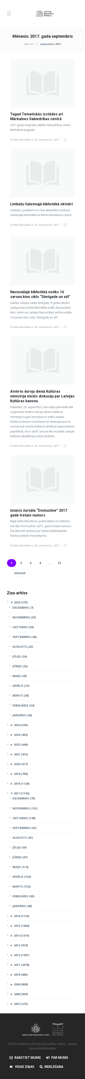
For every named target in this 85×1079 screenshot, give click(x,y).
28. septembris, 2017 (46, 327)
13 (59, 563)
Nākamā (20, 573)
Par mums (59, 1057)
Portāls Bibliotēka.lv (21, 139)
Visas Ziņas (24, 1067)
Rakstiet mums (28, 1057)
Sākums (29, 44)
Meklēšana (53, 1067)
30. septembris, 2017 (46, 139)
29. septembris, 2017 (46, 224)
